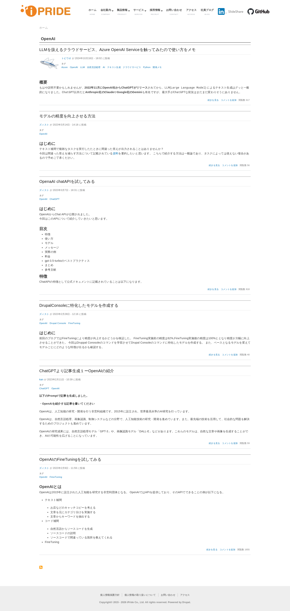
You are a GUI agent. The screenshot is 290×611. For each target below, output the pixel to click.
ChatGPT (54, 198)
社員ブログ (207, 11)
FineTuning (74, 323)
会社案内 (106, 11)
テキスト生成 (114, 67)
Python (147, 67)
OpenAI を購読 (40, 567)
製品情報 (122, 11)
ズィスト (44, 124)
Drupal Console (58, 323)
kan (41, 379)
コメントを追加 (228, 99)
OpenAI (74, 67)
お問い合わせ (174, 11)
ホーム (92, 11)
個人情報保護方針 (110, 594)
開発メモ (157, 67)
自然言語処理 (94, 67)
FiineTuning (56, 476)
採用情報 (155, 11)
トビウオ (66, 58)
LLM (82, 67)
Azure (64, 67)
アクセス (191, 11)
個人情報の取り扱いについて (140, 594)
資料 (116, 153)
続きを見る (213, 99)
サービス (138, 11)
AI (104, 67)
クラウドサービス (132, 67)
